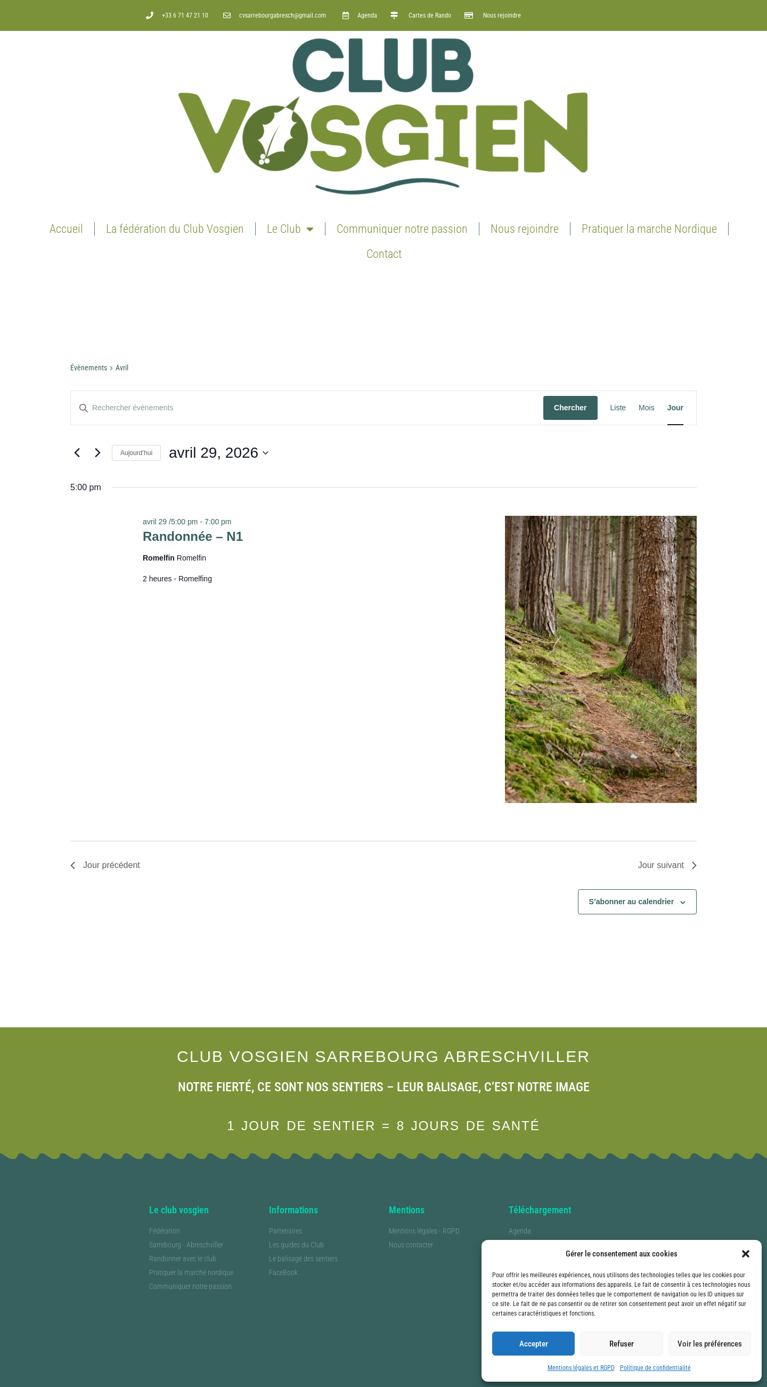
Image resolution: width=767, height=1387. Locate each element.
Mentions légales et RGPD (581, 1368)
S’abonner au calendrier (631, 901)
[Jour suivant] (97, 453)
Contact (384, 254)
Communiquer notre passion (402, 229)
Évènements (88, 367)
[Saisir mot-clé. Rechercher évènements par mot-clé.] (307, 408)
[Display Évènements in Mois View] (647, 408)
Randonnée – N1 (193, 536)
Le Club (290, 229)
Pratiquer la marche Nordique (649, 229)
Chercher (570, 407)
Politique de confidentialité (655, 1368)
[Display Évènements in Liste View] (618, 408)
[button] (745, 1253)
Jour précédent (105, 865)
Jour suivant (667, 865)
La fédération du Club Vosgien (175, 229)
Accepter (533, 1344)
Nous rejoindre (525, 229)
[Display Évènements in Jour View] (675, 408)
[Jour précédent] (76, 453)
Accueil (66, 229)
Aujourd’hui (136, 453)
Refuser (621, 1344)
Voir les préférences (710, 1344)
